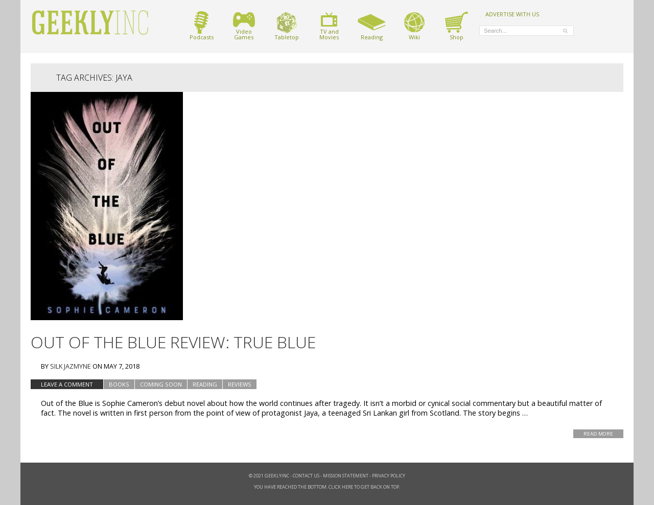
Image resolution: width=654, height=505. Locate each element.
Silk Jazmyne (70, 366)
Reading (372, 25)
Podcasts (202, 25)
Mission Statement (345, 475)
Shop (456, 25)
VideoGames (244, 25)
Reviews (239, 384)
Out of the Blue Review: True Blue (173, 342)
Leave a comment (67, 384)
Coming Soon (161, 384)
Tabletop (286, 25)
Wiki (414, 25)
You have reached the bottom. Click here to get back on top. (327, 487)
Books (119, 384)
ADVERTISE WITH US (512, 13)
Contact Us (306, 475)
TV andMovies (329, 25)
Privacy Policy (388, 475)
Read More (598, 433)
